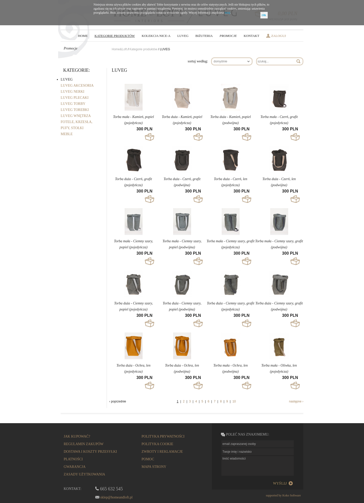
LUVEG (183, 36)
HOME (83, 36)
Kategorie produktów (143, 49)
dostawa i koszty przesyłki (90, 451)
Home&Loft (120, 49)
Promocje (228, 36)
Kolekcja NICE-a (156, 36)
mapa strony (154, 467)
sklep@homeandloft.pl (116, 497)
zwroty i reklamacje (162, 451)
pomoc (148, 459)
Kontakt (251, 36)
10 (234, 401)
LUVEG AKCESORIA (77, 85)
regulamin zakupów (84, 444)
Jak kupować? (77, 436)
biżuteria (204, 36)
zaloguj (278, 36)
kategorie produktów (115, 36)
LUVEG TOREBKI (75, 110)
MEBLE (67, 134)
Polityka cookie (157, 444)
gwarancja (74, 467)
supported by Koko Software (283, 495)
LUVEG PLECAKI (74, 98)
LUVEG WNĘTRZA (76, 116)
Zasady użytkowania (84, 474)
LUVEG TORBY (73, 104)
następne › (296, 401)
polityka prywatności (163, 436)
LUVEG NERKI (72, 91)
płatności (73, 459)
